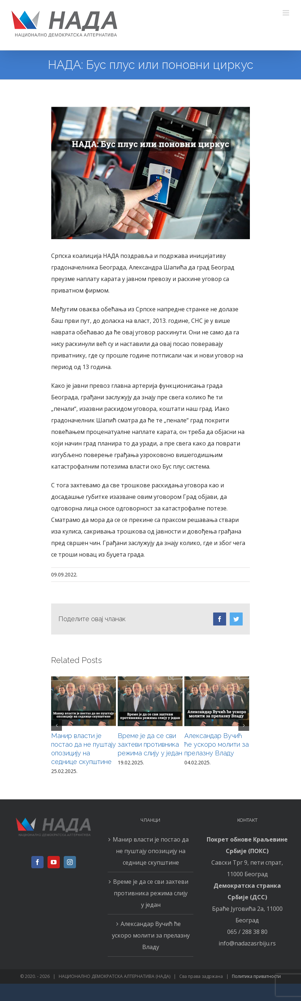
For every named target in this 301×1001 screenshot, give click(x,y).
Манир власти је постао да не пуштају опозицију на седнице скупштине (151, 850)
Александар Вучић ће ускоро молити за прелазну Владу (216, 744)
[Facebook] (37, 862)
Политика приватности (256, 976)
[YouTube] (54, 862)
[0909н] (150, 173)
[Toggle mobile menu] (286, 13)
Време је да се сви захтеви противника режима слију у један (150, 744)
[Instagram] (70, 862)
